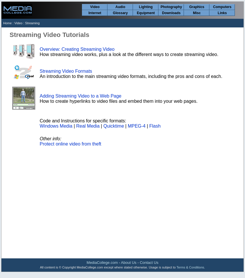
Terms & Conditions (190, 267)
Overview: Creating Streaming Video (77, 49)
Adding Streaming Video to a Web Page (80, 96)
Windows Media (56, 126)
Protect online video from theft (70, 143)
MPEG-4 (136, 126)
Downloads (171, 13)
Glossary (120, 13)
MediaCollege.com (102, 262)
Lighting (146, 7)
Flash (155, 126)
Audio (120, 7)
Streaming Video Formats (66, 71)
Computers (222, 7)
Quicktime (113, 126)
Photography (171, 7)
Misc (197, 13)
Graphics (196, 7)
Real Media (88, 126)
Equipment (146, 13)
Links (222, 13)
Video (94, 7)
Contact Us (149, 262)
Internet (94, 13)
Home (7, 23)
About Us (128, 262)
